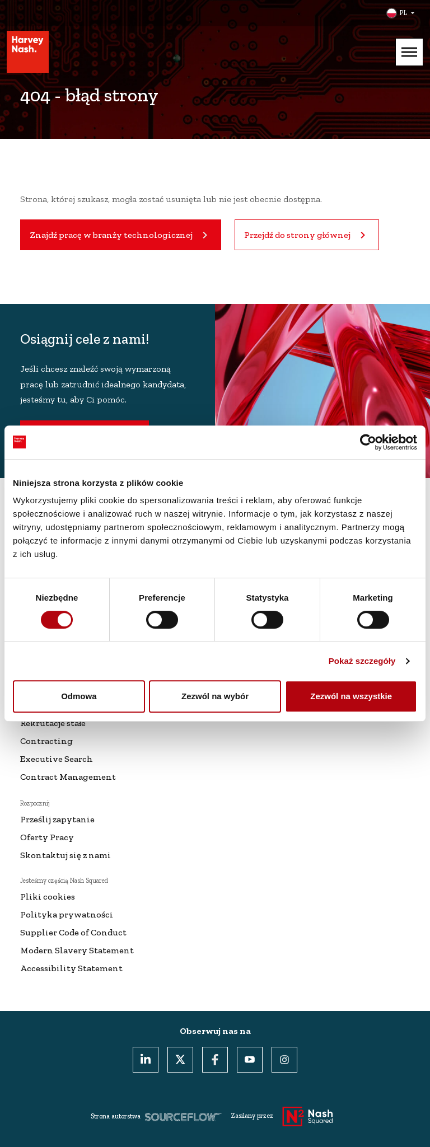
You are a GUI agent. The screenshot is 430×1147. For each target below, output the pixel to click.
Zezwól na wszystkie (351, 696)
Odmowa (78, 696)
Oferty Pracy (47, 837)
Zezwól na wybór (215, 696)
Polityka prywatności (66, 914)
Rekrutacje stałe (53, 723)
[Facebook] (215, 1060)
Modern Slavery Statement (77, 950)
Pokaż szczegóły (362, 661)
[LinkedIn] (145, 1060)
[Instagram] (284, 1060)
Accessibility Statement (71, 968)
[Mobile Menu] (409, 52)
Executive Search (56, 758)
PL (403, 13)
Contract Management (68, 776)
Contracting (46, 741)
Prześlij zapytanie (57, 819)
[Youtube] (250, 1060)
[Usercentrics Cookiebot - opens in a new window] (368, 442)
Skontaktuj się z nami (65, 855)
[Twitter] (180, 1060)
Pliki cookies (47, 896)
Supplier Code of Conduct (73, 932)
